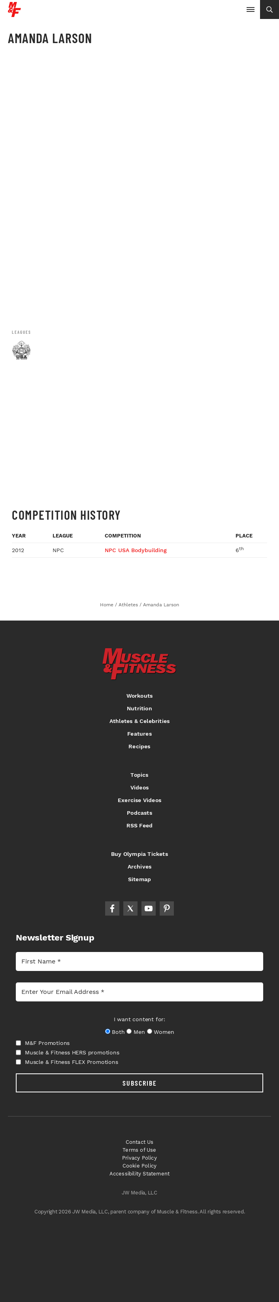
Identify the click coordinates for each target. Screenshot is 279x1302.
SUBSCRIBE (140, 1083)
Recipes (139, 746)
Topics (139, 775)
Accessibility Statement (139, 1174)
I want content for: (139, 1019)
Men (139, 1032)
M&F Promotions (43, 1043)
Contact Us (140, 1142)
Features (139, 733)
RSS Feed (139, 825)
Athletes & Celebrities (139, 721)
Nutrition (139, 708)
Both (118, 1032)
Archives (140, 866)
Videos (139, 787)
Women (164, 1032)
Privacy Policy (139, 1158)
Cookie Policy (140, 1166)
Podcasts (139, 813)
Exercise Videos (139, 800)
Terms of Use (139, 1150)
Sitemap (139, 879)
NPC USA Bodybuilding (136, 550)
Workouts (139, 696)
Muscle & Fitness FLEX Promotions (67, 1062)
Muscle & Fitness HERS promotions (67, 1052)
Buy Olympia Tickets (139, 854)
